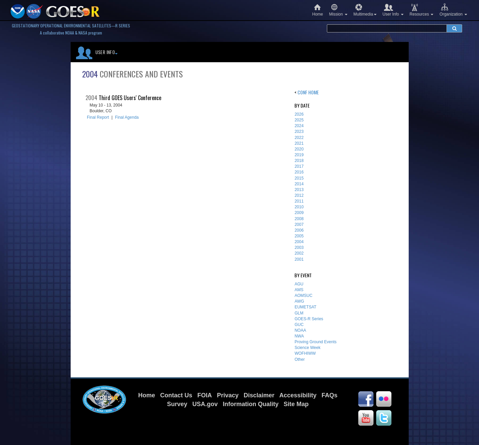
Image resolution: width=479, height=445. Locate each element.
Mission (338, 10)
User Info (393, 10)
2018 (299, 160)
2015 (299, 178)
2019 (299, 155)
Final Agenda (127, 117)
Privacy (228, 395)
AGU (298, 284)
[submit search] (454, 28)
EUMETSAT (305, 307)
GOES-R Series (308, 319)
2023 (299, 131)
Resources (422, 10)
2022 (299, 137)
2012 (299, 195)
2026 (299, 114)
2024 (299, 125)
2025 (299, 120)
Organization (453, 10)
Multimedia (365, 10)
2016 (299, 172)
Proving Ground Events (315, 341)
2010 (299, 207)
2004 (299, 241)
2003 (299, 247)
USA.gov (205, 404)
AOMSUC (303, 295)
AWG (299, 301)
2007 (299, 224)
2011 (299, 201)
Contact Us (176, 395)
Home (317, 10)
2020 (299, 149)
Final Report (98, 117)
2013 (299, 189)
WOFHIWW (305, 353)
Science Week (307, 347)
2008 (299, 218)
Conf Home (308, 92)
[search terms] (387, 28)
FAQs (329, 395)
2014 (299, 184)
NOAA (300, 330)
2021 (299, 143)
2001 (299, 259)
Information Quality (251, 404)
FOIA (204, 395)
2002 (299, 253)
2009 (299, 212)
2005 (299, 236)
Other (299, 359)
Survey (177, 404)
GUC (299, 324)
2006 (299, 230)
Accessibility (297, 395)
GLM (298, 313)
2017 (299, 166)
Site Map (296, 404)
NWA (299, 336)
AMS (298, 289)
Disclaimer (259, 395)
